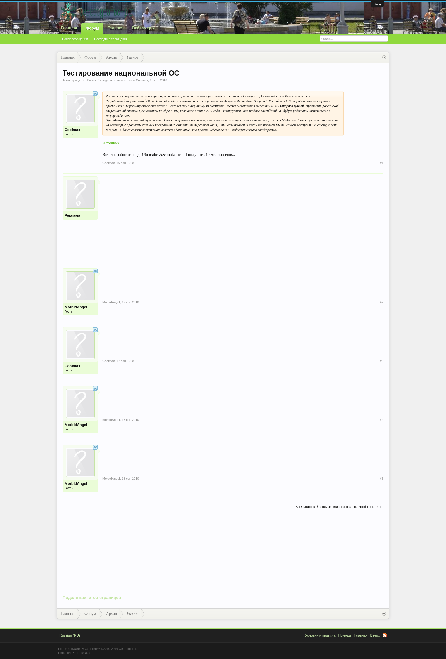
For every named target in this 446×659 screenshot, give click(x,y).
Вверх (375, 635)
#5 (381, 478)
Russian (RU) (69, 635)
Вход (377, 4)
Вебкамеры (143, 28)
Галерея (116, 28)
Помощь (344, 635)
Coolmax (142, 80)
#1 (381, 163)
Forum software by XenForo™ (97, 648)
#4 (381, 419)
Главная (69, 28)
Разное (92, 80)
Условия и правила (320, 635)
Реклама (72, 215)
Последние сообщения (110, 39)
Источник (110, 143)
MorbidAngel (76, 307)
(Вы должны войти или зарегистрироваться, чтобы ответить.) (338, 506)
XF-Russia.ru (81, 652)
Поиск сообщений (75, 39)
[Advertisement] (242, 216)
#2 (381, 302)
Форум (92, 28)
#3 (381, 361)
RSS (385, 635)
